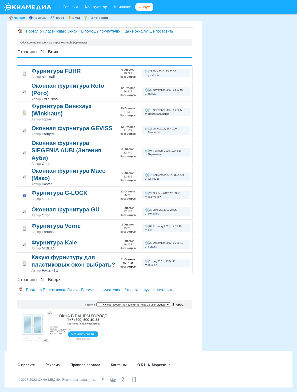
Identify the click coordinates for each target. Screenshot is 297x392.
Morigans (153, 213)
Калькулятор (96, 7)
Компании (122, 7)
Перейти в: (89, 304)
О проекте (26, 365)
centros (47, 199)
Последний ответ (161, 61)
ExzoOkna (50, 99)
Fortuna (48, 232)
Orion (46, 164)
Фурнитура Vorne (56, 226)
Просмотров (134, 63)
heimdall (48, 77)
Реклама (52, 365)
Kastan (47, 184)
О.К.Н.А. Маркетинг (153, 365)
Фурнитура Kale (54, 242)
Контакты (119, 365)
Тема (37, 61)
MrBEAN (48, 248)
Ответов (134, 59)
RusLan (152, 93)
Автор (48, 61)
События (70, 7)
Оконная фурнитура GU (65, 209)
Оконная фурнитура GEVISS (72, 128)
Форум (144, 7)
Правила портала (85, 365)
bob (150, 230)
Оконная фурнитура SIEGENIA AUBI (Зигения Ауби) (66, 150)
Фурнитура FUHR (56, 71)
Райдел (48, 134)
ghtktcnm (153, 75)
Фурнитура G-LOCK (59, 193)
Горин (46, 119)
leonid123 (153, 178)
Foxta (46, 270)
